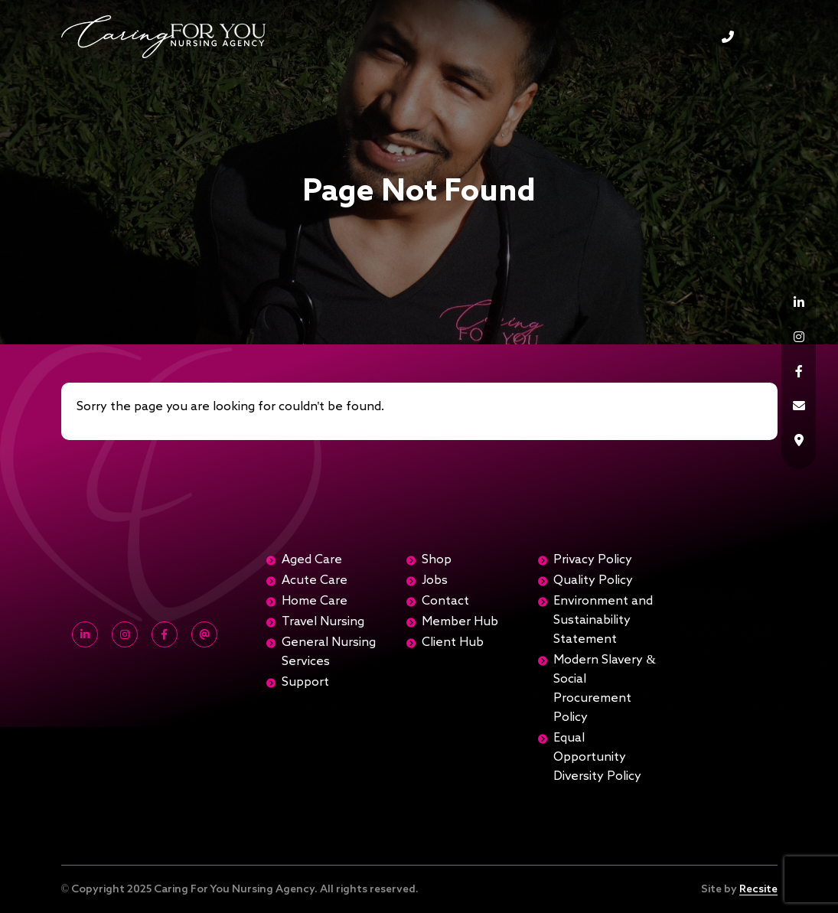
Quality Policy (593, 581)
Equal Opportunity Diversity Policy (597, 757)
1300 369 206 (728, 37)
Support (305, 683)
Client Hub (453, 643)
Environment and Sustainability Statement (603, 620)
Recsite (758, 889)
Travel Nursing (323, 622)
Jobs (435, 581)
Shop (437, 560)
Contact (445, 601)
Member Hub (460, 622)
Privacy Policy (592, 560)
